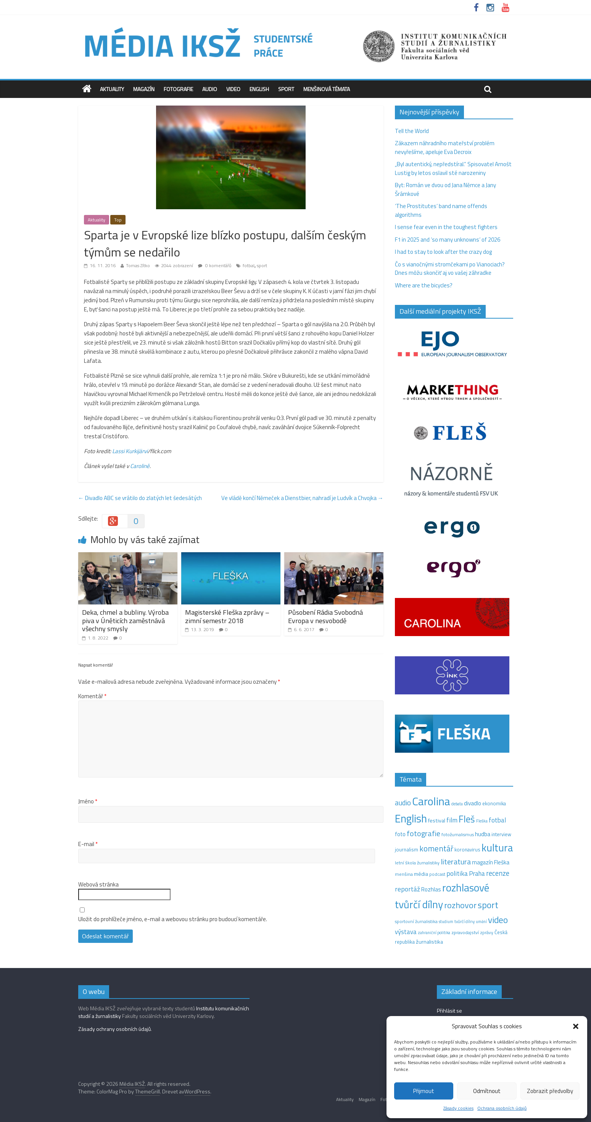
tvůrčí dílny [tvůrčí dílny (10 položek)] (464, 921)
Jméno (87, 801)
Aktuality (112, 89)
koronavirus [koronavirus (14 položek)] (467, 849)
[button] (576, 1026)
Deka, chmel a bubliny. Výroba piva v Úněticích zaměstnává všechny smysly (125, 620)
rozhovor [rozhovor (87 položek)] (460, 905)
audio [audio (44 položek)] (403, 802)
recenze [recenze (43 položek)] (497, 873)
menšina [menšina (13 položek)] (404, 874)
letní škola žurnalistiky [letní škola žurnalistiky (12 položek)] (417, 862)
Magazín (144, 89)
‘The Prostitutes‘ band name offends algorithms (441, 210)
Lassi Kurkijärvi (130, 451)
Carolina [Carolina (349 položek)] (431, 801)
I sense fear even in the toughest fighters (446, 227)
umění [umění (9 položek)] (481, 921)
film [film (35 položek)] (451, 820)
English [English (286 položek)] (411, 818)
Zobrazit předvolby (550, 1091)
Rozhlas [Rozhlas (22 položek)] (431, 889)
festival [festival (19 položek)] (436, 820)
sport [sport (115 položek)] (488, 905)
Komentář (92, 696)
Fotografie (178, 89)
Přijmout (423, 1091)
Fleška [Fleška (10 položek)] (482, 820)
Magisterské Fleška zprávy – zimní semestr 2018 (227, 616)
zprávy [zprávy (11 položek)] (486, 932)
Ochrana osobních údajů (502, 1108)
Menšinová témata (326, 89)
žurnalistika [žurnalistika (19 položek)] (429, 942)
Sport (286, 89)
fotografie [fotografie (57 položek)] (423, 833)
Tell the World (412, 131)
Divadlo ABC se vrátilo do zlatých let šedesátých (140, 498)
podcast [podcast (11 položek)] (437, 874)
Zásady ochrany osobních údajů (114, 1029)
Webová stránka (98, 884)
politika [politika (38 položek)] (457, 873)
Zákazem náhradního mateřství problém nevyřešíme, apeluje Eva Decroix (444, 147)
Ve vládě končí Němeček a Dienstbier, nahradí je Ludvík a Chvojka (302, 498)
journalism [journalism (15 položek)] (406, 849)
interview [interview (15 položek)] (501, 834)
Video (233, 89)
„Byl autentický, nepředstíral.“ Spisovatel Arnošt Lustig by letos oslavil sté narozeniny (453, 168)
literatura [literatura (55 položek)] (456, 861)
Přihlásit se (449, 1011)
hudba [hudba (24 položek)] (482, 833)
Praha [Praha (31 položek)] (477, 873)
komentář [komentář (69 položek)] (436, 848)
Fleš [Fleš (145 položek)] (467, 819)
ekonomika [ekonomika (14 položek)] (494, 803)
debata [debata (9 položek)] (457, 804)
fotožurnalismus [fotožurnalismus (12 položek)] (457, 834)
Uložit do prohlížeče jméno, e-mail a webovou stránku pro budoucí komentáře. (172, 919)
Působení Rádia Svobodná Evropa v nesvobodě (325, 616)
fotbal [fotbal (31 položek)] (497, 820)
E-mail (88, 844)
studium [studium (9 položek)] (446, 921)
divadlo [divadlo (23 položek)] (472, 803)
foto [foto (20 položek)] (400, 834)
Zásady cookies (458, 1108)
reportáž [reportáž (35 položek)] (407, 889)
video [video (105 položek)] (498, 919)
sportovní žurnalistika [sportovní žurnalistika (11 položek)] (416, 921)
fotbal (248, 265)
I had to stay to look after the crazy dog (443, 251)
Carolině (140, 466)
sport (262, 265)
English (259, 89)
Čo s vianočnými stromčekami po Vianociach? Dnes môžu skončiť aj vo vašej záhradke (450, 268)
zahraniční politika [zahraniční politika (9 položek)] (434, 933)
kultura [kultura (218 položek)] (497, 847)
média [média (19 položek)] (421, 874)
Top (118, 219)
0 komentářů (214, 265)
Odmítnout (487, 1091)
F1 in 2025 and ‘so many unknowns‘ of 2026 (447, 239)
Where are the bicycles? (424, 285)
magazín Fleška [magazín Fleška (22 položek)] (490, 862)
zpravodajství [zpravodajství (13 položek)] (465, 932)
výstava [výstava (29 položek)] (406, 931)
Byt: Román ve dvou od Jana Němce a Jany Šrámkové (445, 189)
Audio (209, 89)
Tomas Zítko (138, 265)
